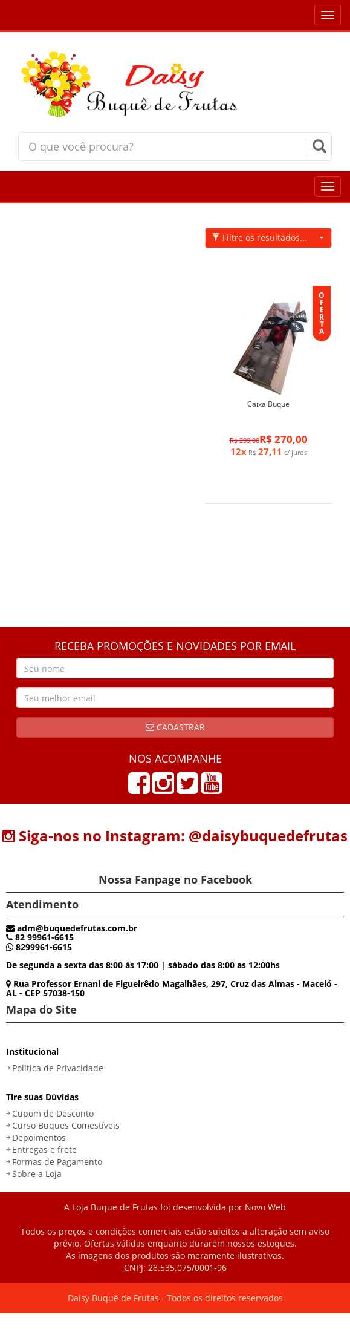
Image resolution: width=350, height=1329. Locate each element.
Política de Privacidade (57, 1068)
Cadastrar (175, 727)
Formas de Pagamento (57, 1161)
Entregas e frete (44, 1149)
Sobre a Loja (37, 1174)
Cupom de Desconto (53, 1113)
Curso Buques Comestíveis (66, 1125)
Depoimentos (39, 1137)
